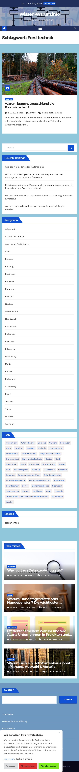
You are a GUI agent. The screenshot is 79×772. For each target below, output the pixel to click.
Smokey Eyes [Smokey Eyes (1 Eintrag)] (12, 491)
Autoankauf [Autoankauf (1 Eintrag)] (11, 443)
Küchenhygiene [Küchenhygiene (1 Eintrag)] (21, 470)
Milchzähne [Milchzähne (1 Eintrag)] (49, 470)
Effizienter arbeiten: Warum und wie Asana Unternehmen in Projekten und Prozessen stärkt (38, 634)
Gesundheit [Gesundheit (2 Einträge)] (11, 464)
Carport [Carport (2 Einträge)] (53, 443)
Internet (9, 341)
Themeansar (64, 766)
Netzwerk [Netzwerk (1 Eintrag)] (62, 470)
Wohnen (9, 424)
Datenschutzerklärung (14, 721)
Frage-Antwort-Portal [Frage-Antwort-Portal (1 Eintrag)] (50, 453)
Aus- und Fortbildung (17, 244)
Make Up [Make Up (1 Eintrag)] (36, 470)
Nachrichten (12, 522)
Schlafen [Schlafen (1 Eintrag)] (10, 475)
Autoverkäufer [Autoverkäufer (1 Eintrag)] (28, 443)
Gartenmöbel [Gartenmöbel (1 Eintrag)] (12, 459)
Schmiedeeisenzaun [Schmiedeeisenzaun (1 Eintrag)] (15, 480)
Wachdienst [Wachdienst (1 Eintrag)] (57, 496)
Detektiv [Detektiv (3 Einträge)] (31, 448)
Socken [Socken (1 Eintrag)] (25, 491)
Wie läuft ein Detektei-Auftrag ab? (24, 167)
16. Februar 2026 (19, 672)
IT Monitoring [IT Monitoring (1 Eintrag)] (48, 464)
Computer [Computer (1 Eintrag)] (65, 443)
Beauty (9, 259)
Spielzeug (10, 386)
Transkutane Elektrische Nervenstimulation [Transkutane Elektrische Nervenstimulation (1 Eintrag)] (27, 496)
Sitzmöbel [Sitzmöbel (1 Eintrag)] (57, 486)
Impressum (8, 728)
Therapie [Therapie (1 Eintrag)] (59, 491)
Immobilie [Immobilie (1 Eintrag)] (34, 464)
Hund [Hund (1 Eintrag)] (23, 464)
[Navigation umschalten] (40, 29)
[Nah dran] (59, 732)
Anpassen (10, 766)
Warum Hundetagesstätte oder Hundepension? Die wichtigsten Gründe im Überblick (33, 602)
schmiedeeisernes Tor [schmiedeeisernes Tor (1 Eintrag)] (39, 480)
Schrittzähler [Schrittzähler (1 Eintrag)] (12, 486)
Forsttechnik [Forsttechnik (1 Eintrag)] (12, 453)
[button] (75, 28)
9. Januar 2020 (16, 113)
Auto (7, 251)
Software (10, 379)
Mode (8, 364)
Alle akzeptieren (49, 766)
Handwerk (10, 319)
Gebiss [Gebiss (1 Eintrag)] (48, 459)
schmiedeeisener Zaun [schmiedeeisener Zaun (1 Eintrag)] (29, 475)
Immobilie (10, 326)
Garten (9, 304)
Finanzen (10, 289)
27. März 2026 (17, 607)
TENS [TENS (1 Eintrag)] (48, 491)
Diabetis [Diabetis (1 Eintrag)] (42, 448)
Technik (9, 401)
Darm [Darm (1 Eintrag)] (8, 448)
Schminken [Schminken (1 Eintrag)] (59, 480)
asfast (31, 113)
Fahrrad (9, 281)
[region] (31, 751)
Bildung (9, 266)
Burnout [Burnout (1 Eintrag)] (42, 443)
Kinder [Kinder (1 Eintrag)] (62, 464)
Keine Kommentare (52, 113)
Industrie (10, 334)
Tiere (8, 409)
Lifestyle (10, 349)
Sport (8, 394)
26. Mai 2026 (16, 575)
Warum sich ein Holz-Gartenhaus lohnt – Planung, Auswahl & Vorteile (38, 665)
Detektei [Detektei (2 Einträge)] (19, 448)
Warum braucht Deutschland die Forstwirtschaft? (29, 105)
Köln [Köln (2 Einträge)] (8, 470)
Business (10, 274)
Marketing (10, 356)
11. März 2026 (17, 640)
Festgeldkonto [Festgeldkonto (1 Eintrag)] (56, 448)
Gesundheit (11, 311)
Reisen (9, 371)
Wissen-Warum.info (39, 14)
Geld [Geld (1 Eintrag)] (57, 459)
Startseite (7, 714)
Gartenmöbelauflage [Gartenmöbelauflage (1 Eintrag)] (32, 459)
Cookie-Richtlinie (23, 759)
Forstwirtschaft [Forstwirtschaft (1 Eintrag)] (29, 453)
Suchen (9, 689)
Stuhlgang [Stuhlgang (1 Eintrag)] (37, 491)
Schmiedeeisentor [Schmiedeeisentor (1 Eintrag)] (52, 475)
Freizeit (9, 296)
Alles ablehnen (28, 766)
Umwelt (9, 99)
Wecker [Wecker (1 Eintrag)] (9, 502)
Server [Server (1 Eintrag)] (25, 486)
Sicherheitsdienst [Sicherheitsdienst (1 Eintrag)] (40, 486)
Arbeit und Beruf (14, 236)
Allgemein (10, 229)
